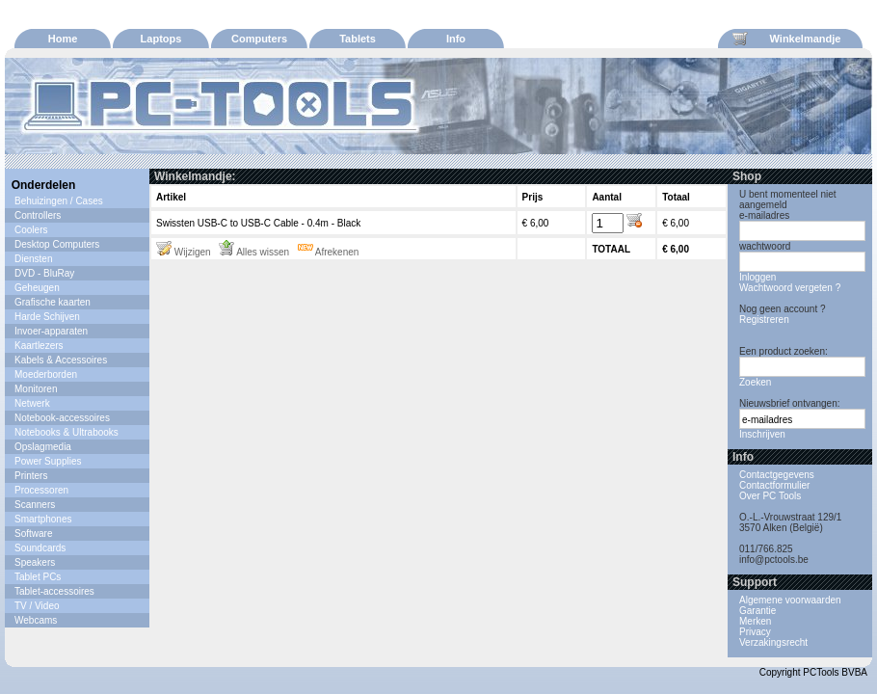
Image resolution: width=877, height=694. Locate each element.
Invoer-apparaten (51, 331)
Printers (30, 475)
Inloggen (757, 277)
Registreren (764, 319)
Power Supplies (47, 461)
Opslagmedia (42, 446)
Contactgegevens (776, 474)
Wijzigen (183, 252)
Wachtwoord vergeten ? (789, 287)
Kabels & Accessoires (60, 360)
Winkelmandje (786, 38)
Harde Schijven (47, 316)
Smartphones (42, 519)
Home (63, 38)
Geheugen (37, 287)
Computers (259, 38)
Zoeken (755, 382)
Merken (755, 621)
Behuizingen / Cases (58, 201)
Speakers (34, 562)
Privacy (755, 632)
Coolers (30, 230)
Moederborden (45, 374)
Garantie (757, 610)
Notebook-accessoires (62, 418)
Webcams (35, 620)
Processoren (41, 490)
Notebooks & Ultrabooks (66, 432)
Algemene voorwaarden (790, 600)
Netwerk (32, 403)
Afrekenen (328, 252)
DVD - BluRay (44, 273)
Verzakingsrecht (773, 642)
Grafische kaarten (52, 302)
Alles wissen (254, 252)
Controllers (37, 215)
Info (455, 38)
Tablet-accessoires (54, 591)
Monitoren (35, 389)
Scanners (34, 504)
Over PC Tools (770, 496)
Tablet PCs (37, 577)
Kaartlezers (39, 345)
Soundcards (40, 548)
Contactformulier (774, 485)
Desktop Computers (56, 244)
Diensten (33, 259)
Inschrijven (762, 434)
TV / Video (37, 606)
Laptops (161, 38)
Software (33, 533)
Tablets (357, 38)
